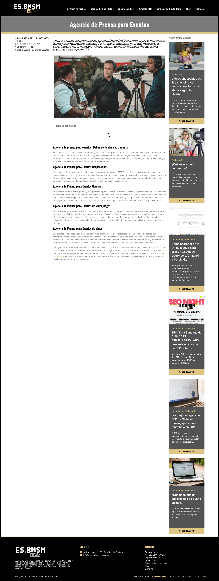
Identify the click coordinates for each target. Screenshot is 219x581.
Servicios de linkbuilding (168, 9)
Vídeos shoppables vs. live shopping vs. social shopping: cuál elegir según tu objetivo (187, 86)
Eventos (45, 50)
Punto (189, 576)
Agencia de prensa (76, 9)
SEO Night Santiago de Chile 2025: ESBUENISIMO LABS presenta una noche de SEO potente (187, 340)
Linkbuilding (178, 239)
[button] (162, 126)
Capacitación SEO (125, 9)
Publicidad (29, 47)
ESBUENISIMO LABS (163, 576)
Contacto (200, 9)
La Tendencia (200, 576)
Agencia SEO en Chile (101, 9)
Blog (188, 9)
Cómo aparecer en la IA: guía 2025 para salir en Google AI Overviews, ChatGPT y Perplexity (186, 251)
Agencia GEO (145, 9)
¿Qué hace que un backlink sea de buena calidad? (186, 498)
